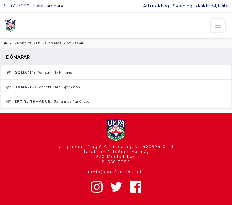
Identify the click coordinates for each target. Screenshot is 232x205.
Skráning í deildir (191, 6)
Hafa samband (49, 6)
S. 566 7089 (116, 161)
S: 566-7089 (16, 6)
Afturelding (156, 6)
